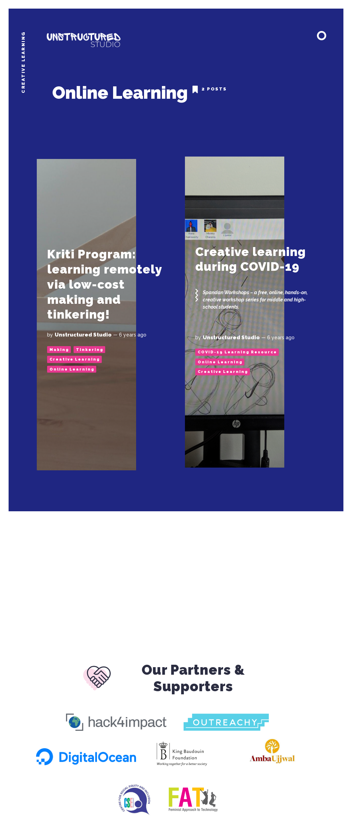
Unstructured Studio (83, 335)
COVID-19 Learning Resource (237, 352)
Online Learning (72, 369)
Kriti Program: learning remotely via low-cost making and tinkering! (104, 284)
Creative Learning (75, 359)
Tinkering (89, 350)
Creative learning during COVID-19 (251, 259)
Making (59, 350)
